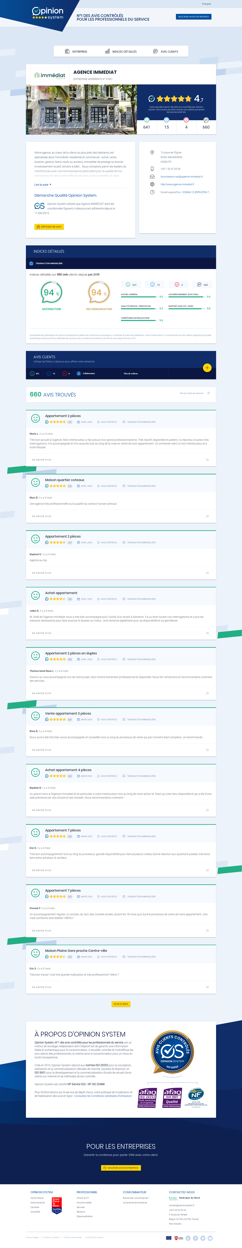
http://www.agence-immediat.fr (177, 184)
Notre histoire (37, 1198)
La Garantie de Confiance (135, 1202)
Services (81, 1207)
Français (206, 3)
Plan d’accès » (175, 1224)
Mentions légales (32, 1237)
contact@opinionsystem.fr (181, 1205)
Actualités (35, 1211)
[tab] (173, 1198)
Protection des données (73, 1237)
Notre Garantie (38, 1202)
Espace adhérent (85, 1216)
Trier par (191, 393)
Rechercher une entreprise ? (136, 1198)
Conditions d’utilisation (51, 1237)
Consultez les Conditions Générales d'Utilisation (103, 1096)
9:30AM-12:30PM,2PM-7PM (197, 192)
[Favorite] (207, 367)
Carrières (35, 1207)
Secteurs (81, 1211)
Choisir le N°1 (83, 1198)
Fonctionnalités (84, 1202)
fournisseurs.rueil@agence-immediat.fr (182, 176)
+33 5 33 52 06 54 (177, 1210)
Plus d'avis (121, 1004)
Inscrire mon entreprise (193, 16)
